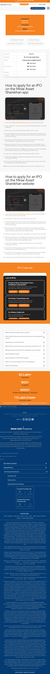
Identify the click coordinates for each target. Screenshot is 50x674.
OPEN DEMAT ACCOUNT (38, 8)
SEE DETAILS (24, 291)
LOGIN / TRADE (42, 4)
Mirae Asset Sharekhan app (19, 122)
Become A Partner (24, 4)
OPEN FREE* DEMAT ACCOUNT (25, 672)
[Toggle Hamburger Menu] (48, 8)
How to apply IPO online (15, 44)
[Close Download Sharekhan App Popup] (48, 1)
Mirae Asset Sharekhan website (20, 214)
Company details (33, 40)
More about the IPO (17, 40)
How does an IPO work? (35, 44)
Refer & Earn (34, 4)
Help (30, 4)
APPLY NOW (13, 291)
